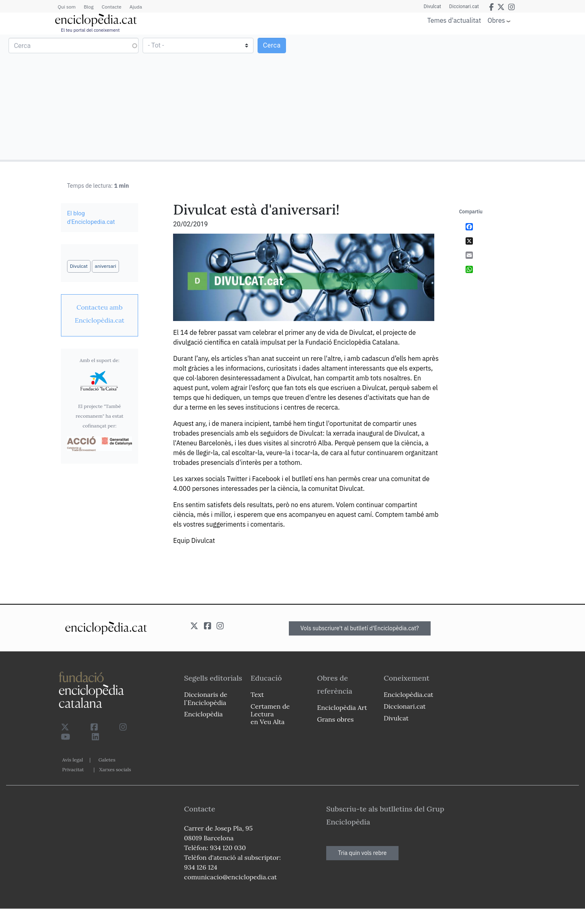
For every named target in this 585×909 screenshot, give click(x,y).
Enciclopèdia (203, 714)
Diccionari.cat (464, 6)
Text (257, 694)
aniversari (105, 266)
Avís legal (72, 760)
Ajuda (136, 7)
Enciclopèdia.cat (408, 694)
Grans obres (335, 719)
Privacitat (73, 769)
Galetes (106, 760)
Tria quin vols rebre (362, 853)
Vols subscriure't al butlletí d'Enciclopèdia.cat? (360, 628)
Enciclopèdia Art (342, 707)
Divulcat (432, 6)
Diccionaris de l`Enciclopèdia (205, 698)
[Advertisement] (437, 97)
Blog (88, 7)
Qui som (67, 7)
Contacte (111, 7)
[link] (99, 314)
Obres (496, 20)
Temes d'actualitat (454, 20)
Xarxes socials (115, 769)
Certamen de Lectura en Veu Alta (270, 714)
